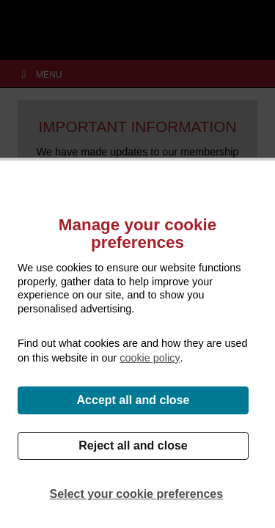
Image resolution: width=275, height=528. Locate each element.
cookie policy (150, 358)
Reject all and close (133, 445)
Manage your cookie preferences (137, 234)
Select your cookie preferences (137, 494)
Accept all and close (133, 400)
